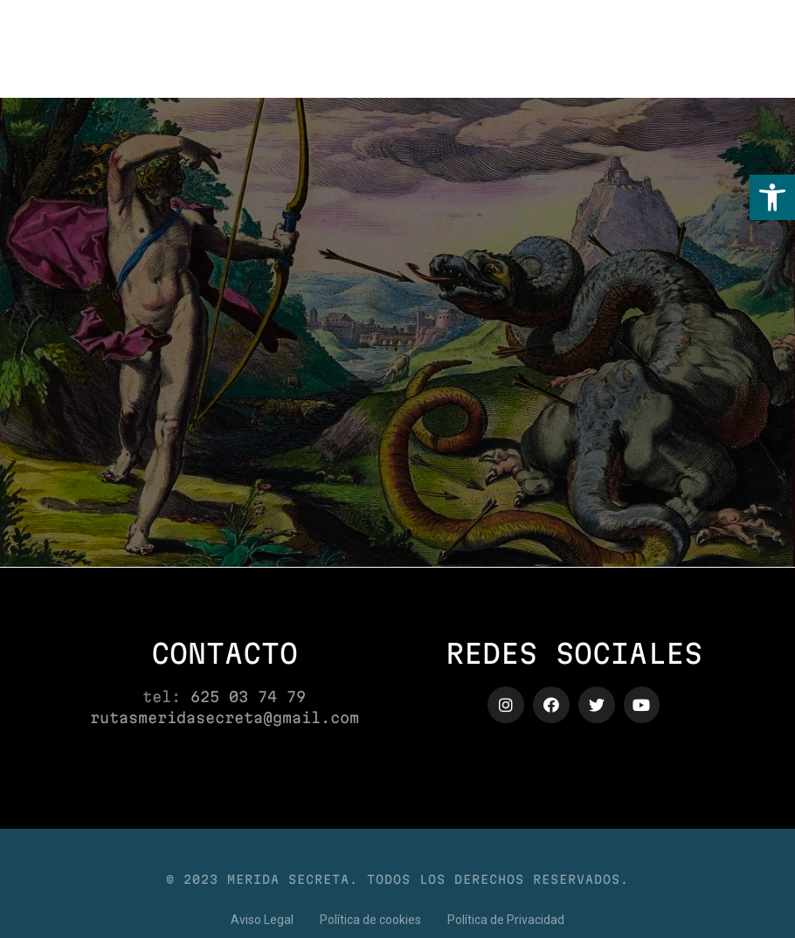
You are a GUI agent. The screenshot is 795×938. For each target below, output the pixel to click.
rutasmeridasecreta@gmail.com (224, 717)
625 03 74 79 (248, 696)
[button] (772, 197)
